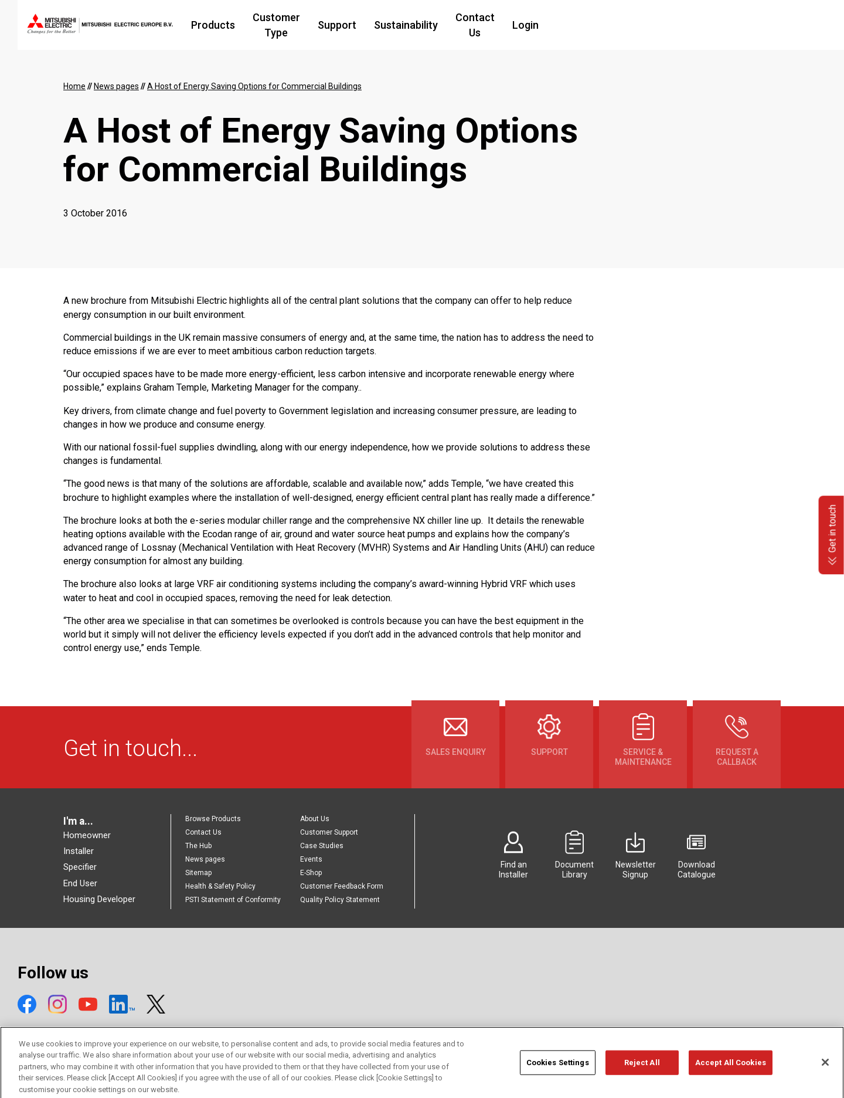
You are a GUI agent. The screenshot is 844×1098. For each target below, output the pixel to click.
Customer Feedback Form (341, 886)
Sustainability (495, 25)
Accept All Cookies (730, 1072)
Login (628, 25)
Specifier (80, 867)
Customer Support (329, 832)
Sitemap (198, 873)
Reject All (642, 1072)
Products (276, 25)
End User (80, 883)
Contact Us (571, 25)
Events (311, 859)
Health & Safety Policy (220, 886)
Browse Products (213, 819)
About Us (314, 819)
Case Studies (321, 846)
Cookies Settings (557, 1072)
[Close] (825, 1072)
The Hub (198, 846)
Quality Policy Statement (340, 900)
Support (426, 25)
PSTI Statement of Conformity (233, 900)
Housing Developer (99, 899)
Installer (78, 851)
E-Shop (311, 873)
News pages (205, 859)
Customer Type (352, 25)
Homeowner (87, 835)
